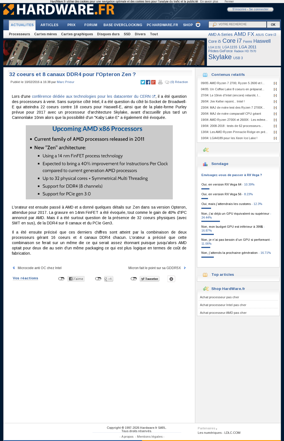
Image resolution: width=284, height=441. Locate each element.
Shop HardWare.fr (228, 289)
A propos (127, 436)
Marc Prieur (65, 82)
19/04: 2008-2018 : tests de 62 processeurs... (232, 125)
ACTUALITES (22, 25)
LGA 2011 (248, 46)
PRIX (71, 25)
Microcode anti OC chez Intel (37, 268)
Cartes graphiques (77, 34)
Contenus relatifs (228, 74)
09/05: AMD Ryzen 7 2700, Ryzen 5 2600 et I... (233, 83)
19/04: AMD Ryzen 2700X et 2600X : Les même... (234, 119)
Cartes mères (45, 34)
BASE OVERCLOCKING (122, 25)
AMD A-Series (220, 34)
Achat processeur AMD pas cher (223, 312)
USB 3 (238, 58)
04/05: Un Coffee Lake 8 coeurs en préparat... (232, 89)
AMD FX (244, 34)
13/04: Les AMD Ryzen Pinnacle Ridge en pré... (234, 132)
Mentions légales (150, 436)
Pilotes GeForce (220, 51)
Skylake (220, 57)
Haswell (262, 41)
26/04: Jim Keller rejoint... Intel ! (223, 101)
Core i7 (232, 40)
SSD (127, 34)
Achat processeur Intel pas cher (223, 305)
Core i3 (270, 35)
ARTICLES (49, 25)
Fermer (229, 1)
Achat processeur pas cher (219, 297)
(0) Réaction (176, 82)
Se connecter (258, 9)
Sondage (219, 164)
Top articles (222, 274)
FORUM (90, 25)
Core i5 (214, 41)
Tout (154, 34)
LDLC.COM (232, 432)
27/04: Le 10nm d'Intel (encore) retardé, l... (230, 95)
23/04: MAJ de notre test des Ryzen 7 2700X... (233, 107)
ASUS (260, 34)
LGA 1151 (214, 47)
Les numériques (210, 432)
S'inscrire (239, 9)
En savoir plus (209, 1)
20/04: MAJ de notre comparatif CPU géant (231, 113)
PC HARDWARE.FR (162, 25)
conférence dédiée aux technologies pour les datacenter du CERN (93, 96)
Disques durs (108, 34)
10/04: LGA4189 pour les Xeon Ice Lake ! (229, 138)
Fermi (247, 42)
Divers (140, 34)
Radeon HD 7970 (245, 51)
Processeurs (19, 34)
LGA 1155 (229, 47)
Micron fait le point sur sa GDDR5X (157, 268)
